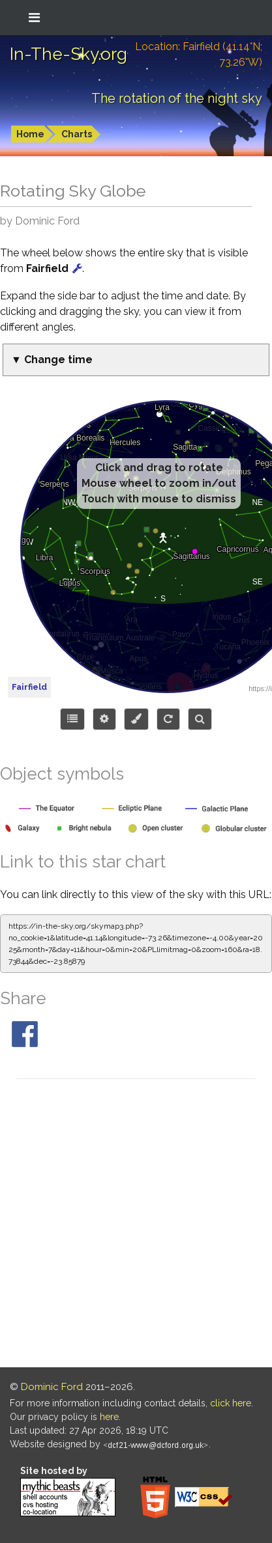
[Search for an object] (200, 719)
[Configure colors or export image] (136, 719)
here (109, 1417)
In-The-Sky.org (68, 54)
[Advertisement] (136, 1225)
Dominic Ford (52, 1387)
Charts (76, 134)
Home (30, 134)
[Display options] (104, 719)
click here (230, 1403)
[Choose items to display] (72, 719)
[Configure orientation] (168, 719)
